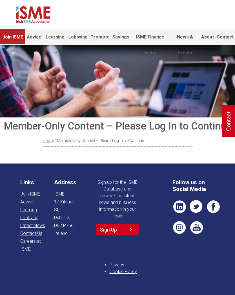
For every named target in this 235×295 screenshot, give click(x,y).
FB (213, 207)
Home (48, 140)
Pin (179, 228)
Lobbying (78, 37)
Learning (55, 39)
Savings (120, 37)
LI (179, 207)
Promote (100, 37)
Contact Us (31, 233)
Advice (34, 37)
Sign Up (108, 230)
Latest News (32, 225)
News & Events (185, 39)
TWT (196, 207)
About (207, 37)
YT (196, 228)
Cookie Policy (123, 271)
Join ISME (13, 39)
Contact (225, 37)
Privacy (117, 264)
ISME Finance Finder (150, 39)
